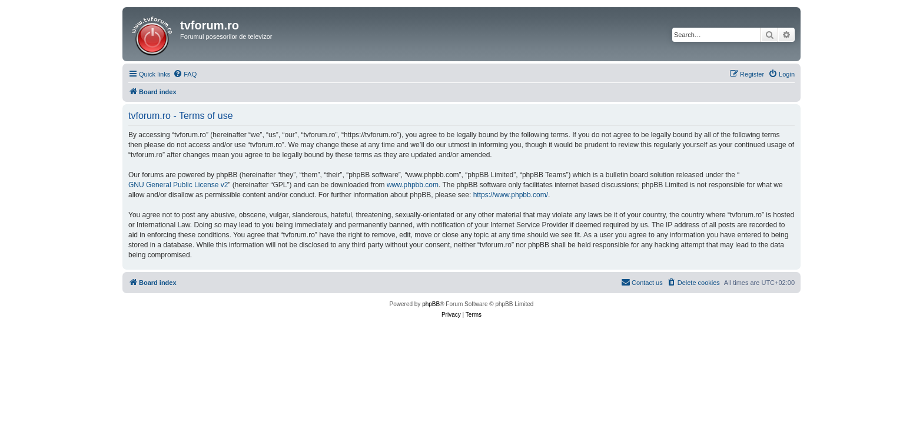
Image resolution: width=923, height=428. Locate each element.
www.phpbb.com (413, 185)
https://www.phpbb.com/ (510, 195)
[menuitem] (185, 74)
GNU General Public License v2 (178, 185)
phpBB (431, 304)
